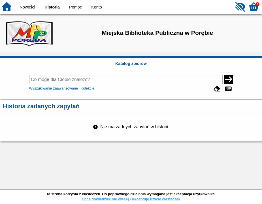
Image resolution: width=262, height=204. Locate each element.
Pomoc (75, 7)
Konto (96, 7)
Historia (52, 7)
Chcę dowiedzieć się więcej (105, 199)
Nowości (27, 7)
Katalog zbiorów (131, 63)
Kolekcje (87, 88)
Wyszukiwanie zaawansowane (53, 88)
